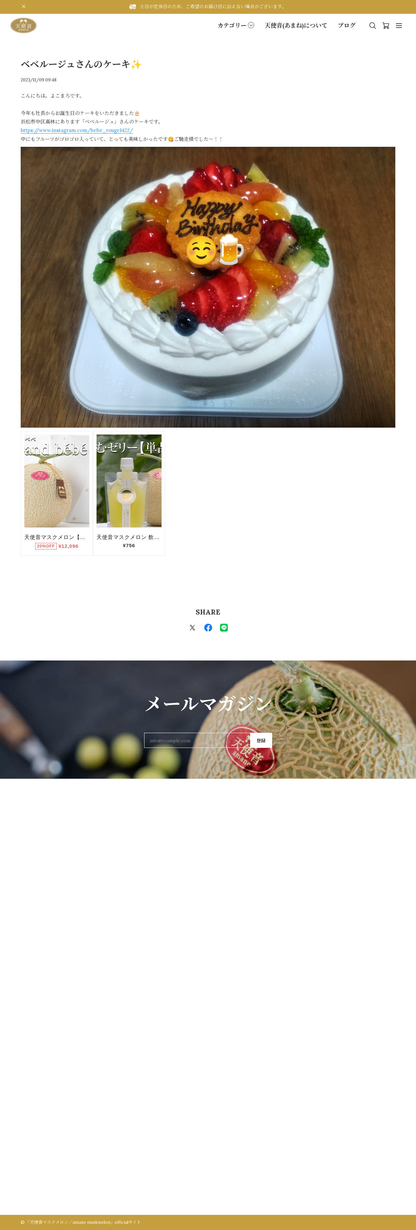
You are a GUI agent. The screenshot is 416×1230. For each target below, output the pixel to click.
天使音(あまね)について (296, 25)
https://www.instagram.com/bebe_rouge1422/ (77, 130)
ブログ (347, 25)
